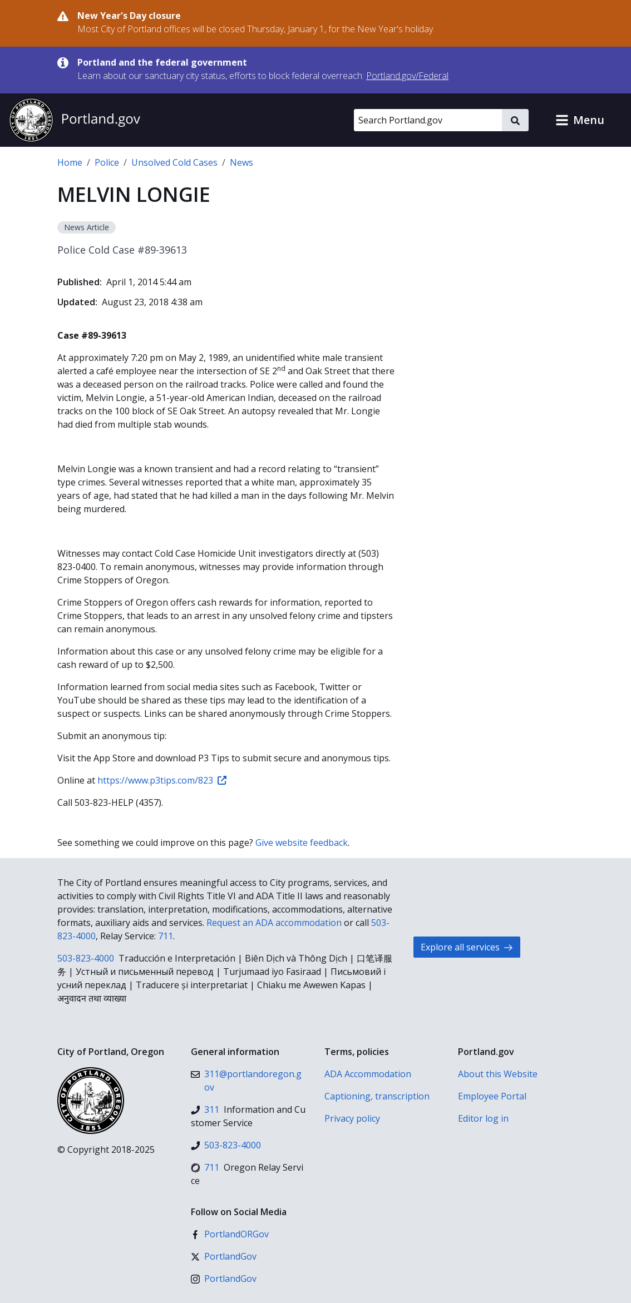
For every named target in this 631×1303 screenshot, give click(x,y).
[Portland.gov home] (74, 120)
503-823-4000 (85, 958)
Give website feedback (301, 842)
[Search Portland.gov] (428, 120)
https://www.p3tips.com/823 (161, 780)
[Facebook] (230, 1234)
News (241, 162)
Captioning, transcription (377, 1096)
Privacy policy (352, 1118)
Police (107, 162)
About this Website (498, 1074)
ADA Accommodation (367, 1074)
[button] (580, 120)
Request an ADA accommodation (274, 922)
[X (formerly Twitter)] (224, 1256)
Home (69, 162)
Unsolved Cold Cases (174, 162)
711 (165, 936)
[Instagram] (224, 1278)
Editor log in (483, 1118)
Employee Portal (492, 1096)
